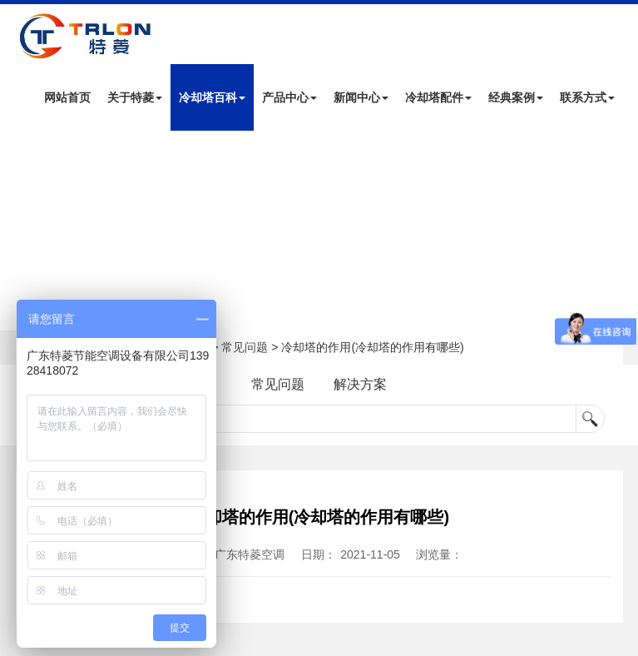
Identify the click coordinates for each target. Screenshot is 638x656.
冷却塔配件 (438, 97)
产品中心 (289, 97)
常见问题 (244, 347)
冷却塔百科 (212, 97)
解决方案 (360, 384)
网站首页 (67, 97)
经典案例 (515, 97)
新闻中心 (361, 97)
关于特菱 (134, 97)
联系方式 (587, 97)
